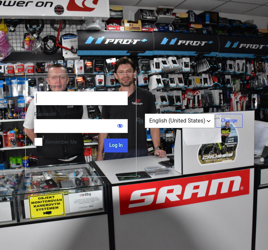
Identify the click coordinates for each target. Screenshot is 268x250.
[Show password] (120, 126)
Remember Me (61, 142)
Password (45, 114)
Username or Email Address (64, 86)
